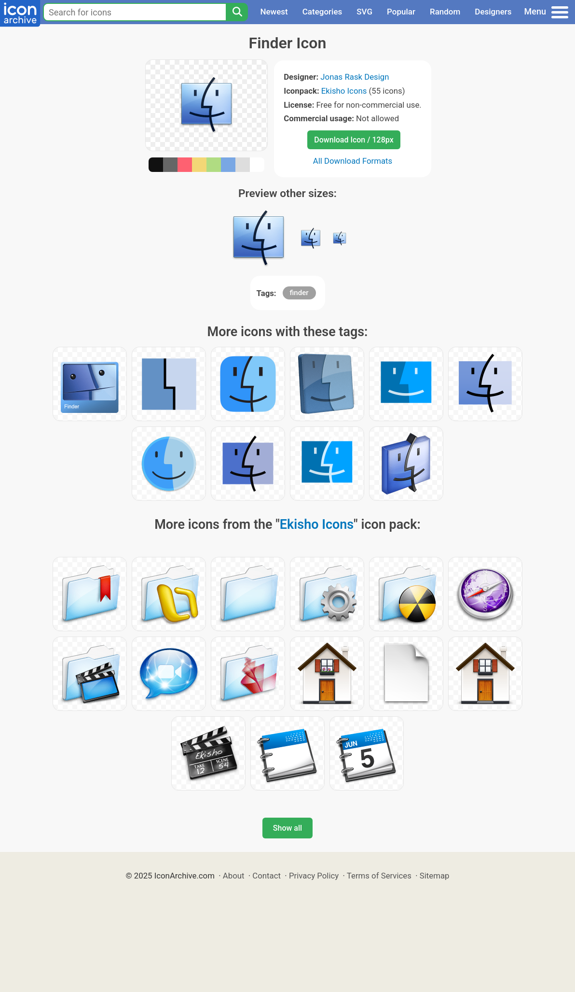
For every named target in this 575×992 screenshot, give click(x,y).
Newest (274, 11)
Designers (493, 11)
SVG (364, 11)
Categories (322, 11)
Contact (266, 875)
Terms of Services (379, 875)
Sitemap (435, 875)
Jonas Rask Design (354, 77)
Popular (401, 11)
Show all (287, 828)
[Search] (237, 12)
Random (445, 11)
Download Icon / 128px (353, 139)
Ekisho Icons (344, 91)
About (234, 875)
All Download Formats (353, 161)
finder (299, 292)
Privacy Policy (314, 875)
